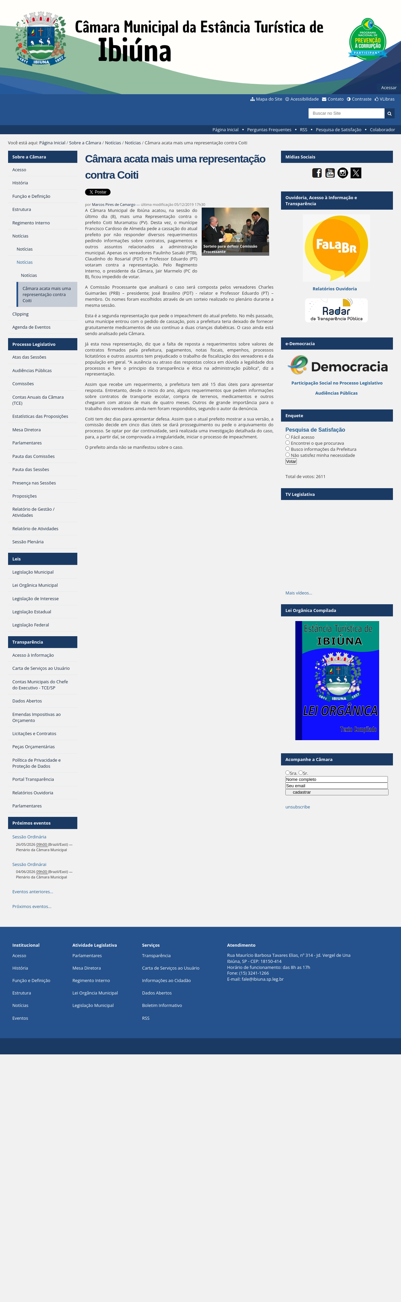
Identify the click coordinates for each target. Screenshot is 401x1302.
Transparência (27, 642)
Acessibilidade (304, 99)
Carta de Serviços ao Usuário (171, 968)
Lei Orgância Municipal (95, 993)
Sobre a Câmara (85, 143)
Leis (16, 559)
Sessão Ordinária (29, 837)
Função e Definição (31, 980)
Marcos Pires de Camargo (113, 204)
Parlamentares (87, 955)
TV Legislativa (300, 494)
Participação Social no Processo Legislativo (337, 383)
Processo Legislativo (33, 344)
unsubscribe (297, 807)
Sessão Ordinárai (29, 864)
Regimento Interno (91, 980)
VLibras (387, 99)
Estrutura (21, 993)
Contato (336, 99)
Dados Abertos (157, 993)
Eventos (20, 1018)
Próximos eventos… (31, 906)
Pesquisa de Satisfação (338, 129)
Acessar (389, 87)
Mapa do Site (269, 99)
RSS (303, 129)
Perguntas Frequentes (269, 129)
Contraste (361, 99)
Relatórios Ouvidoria (335, 289)
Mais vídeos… (298, 593)
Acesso (19, 955)
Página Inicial (225, 129)
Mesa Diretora (86, 968)
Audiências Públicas (336, 393)
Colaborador (382, 129)
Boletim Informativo (162, 1005)
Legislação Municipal (93, 1005)
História (20, 968)
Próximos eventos (31, 823)
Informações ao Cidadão (166, 980)
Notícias (113, 143)
